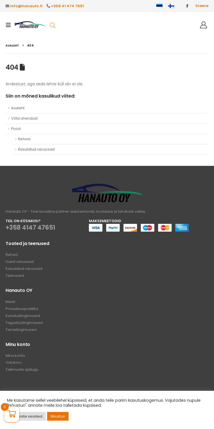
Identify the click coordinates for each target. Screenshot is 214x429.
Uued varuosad (20, 261)
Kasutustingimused (23, 315)
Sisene (201, 5)
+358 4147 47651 (30, 227)
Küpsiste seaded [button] (27, 416)
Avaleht (18, 108)
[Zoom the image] (107, 187)
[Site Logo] (30, 25)
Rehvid (24, 139)
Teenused (15, 275)
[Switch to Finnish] (171, 6)
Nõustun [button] (57, 416)
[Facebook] (187, 6)
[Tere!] (203, 25)
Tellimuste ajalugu (22, 369)
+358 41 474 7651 (67, 6)
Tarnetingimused (21, 329)
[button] (10, 25)
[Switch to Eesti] (159, 6)
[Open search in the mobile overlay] (52, 25)
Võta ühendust (24, 118)
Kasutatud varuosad (36, 149)
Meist (10, 301)
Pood (16, 128)
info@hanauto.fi (26, 6)
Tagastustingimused (24, 322)
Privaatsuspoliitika (22, 308)
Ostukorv (14, 362)
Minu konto (15, 355)
